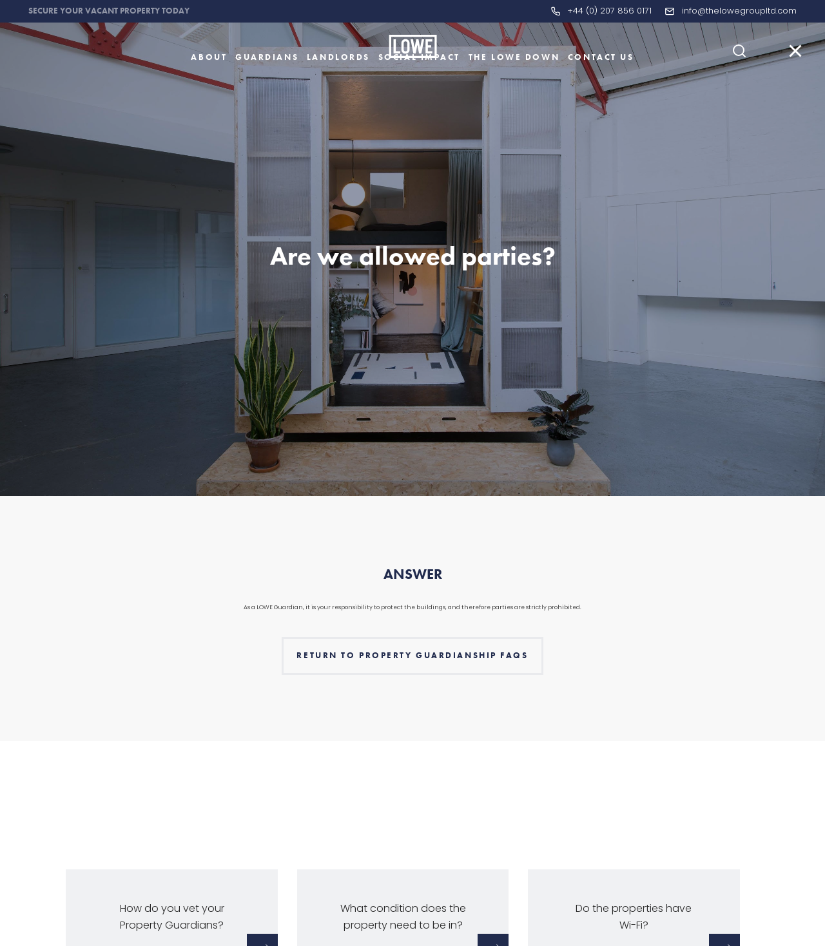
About (209, 79)
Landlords (338, 79)
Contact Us (601, 79)
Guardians (266, 79)
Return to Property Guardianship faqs (412, 680)
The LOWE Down (514, 79)
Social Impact (419, 79)
